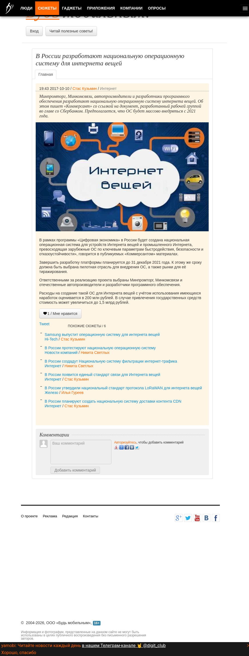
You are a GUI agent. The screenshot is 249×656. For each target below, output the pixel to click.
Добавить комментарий (75, 470)
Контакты (90, 516)
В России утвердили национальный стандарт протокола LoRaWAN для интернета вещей (123, 388)
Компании (131, 8)
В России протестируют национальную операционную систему (100, 348)
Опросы (157, 8)
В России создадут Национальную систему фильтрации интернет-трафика (111, 361)
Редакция (70, 516)
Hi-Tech (51, 339)
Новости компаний (61, 352)
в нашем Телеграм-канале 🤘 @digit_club (124, 645)
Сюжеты (47, 8)
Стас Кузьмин (84, 88)
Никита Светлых (95, 352)
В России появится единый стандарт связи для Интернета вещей (102, 374)
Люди (26, 8)
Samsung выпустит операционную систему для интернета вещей (102, 334)
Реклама (50, 516)
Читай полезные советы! (71, 31)
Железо (51, 392)
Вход (34, 31)
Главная (45, 74)
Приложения (101, 8)
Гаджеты (71, 8)
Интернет (108, 88)
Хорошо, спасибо (18, 652)
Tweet (44, 324)
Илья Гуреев (72, 392)
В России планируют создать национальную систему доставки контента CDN (113, 401)
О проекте (29, 516)
